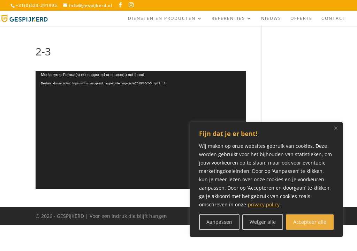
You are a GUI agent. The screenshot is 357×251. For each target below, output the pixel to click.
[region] (266, 179)
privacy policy (264, 204)
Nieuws (271, 18)
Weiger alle (263, 222)
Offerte (301, 18)
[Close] (336, 128)
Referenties (228, 18)
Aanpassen (219, 222)
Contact (333, 18)
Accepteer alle (309, 222)
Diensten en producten (162, 18)
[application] (141, 130)
